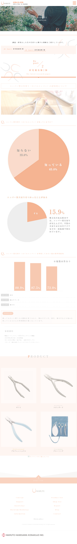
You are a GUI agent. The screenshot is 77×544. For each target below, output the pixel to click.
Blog (57, 513)
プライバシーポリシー (38, 522)
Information (19, 517)
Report (57, 509)
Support (19, 505)
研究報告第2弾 (36, 50)
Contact (57, 517)
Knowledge (20, 509)
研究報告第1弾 (15, 49)
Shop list (57, 505)
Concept (20, 501)
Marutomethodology (19, 513)
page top (38, 483)
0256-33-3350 (18, 2)
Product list (57, 501)
